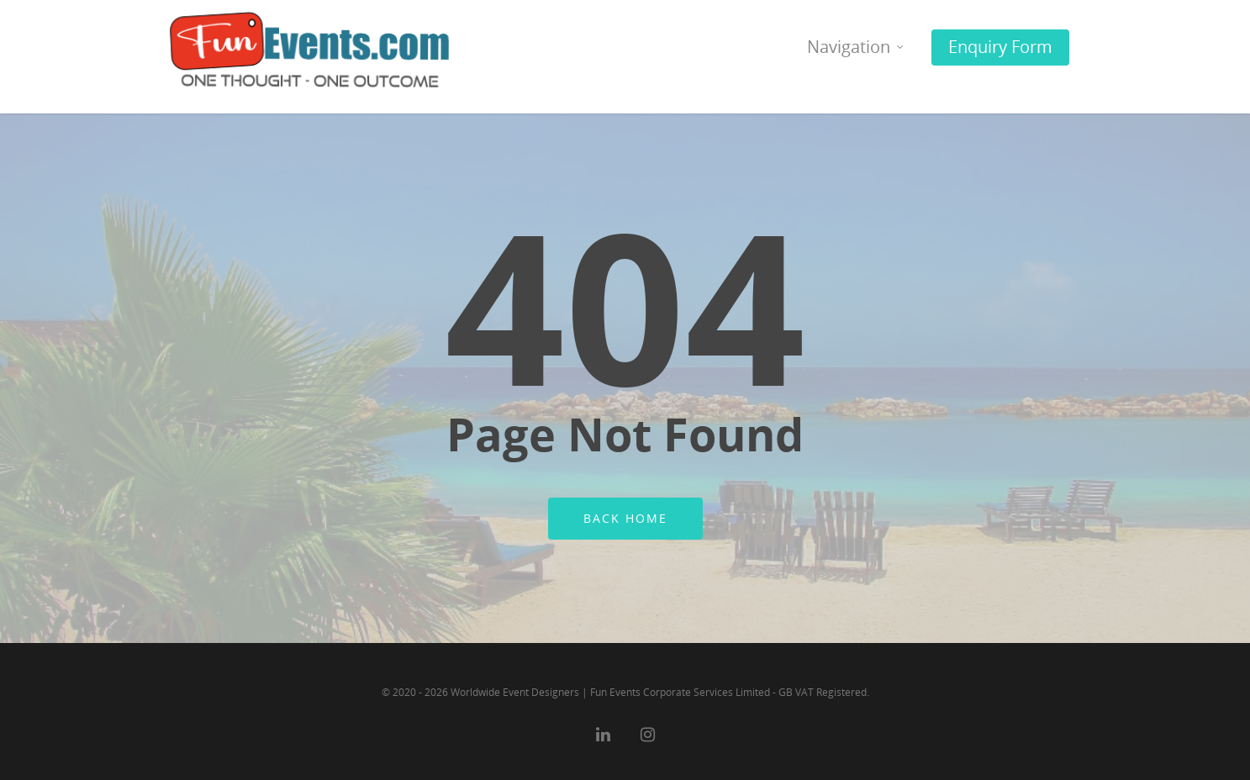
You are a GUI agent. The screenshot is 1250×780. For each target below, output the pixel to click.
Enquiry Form (1000, 46)
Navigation (856, 53)
